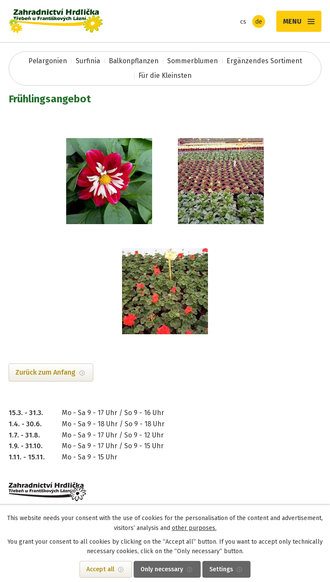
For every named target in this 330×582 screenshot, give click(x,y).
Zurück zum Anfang (45, 372)
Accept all (100, 569)
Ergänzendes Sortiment (264, 61)
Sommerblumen (192, 61)
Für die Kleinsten (165, 75)
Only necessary (162, 569)
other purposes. (194, 528)
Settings (221, 569)
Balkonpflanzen (134, 61)
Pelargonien (47, 61)
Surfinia (88, 61)
